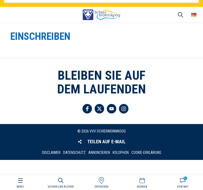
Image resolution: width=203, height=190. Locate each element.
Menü (20, 186)
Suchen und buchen (61, 186)
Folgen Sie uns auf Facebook (87, 108)
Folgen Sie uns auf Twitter (99, 108)
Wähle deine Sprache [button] (193, 15)
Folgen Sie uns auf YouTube (111, 108)
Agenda (142, 186)
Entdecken (101, 186)
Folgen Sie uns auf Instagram (123, 108)
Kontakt (182, 186)
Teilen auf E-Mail (106, 141)
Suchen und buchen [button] (180, 15)
